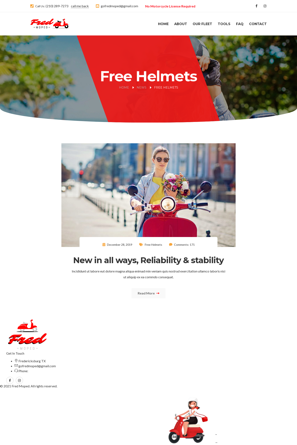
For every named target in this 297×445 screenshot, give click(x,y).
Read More (148, 293)
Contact (258, 24)
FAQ (239, 24)
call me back (80, 6)
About (180, 24)
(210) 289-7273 (56, 6)
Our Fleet (202, 24)
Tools (224, 24)
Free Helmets (153, 244)
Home (163, 24)
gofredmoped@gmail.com (119, 6)
